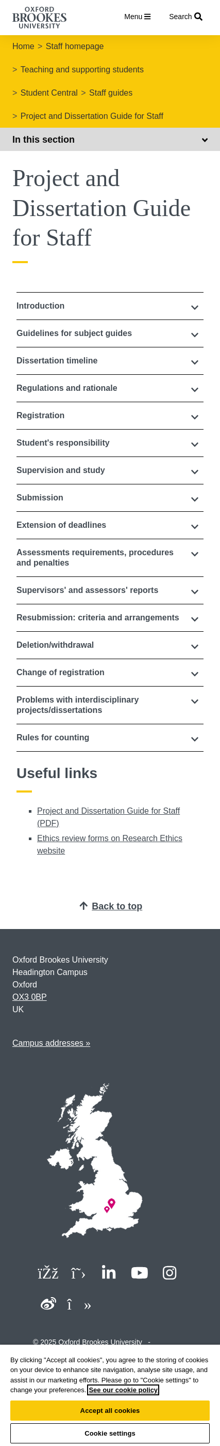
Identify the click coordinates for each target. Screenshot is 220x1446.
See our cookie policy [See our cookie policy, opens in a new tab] (123, 1390)
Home (23, 46)
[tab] (110, 306)
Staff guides (110, 92)
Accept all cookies (110, 1410)
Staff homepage (75, 46)
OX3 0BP (29, 997)
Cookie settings (110, 1433)
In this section (110, 139)
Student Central (49, 92)
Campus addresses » (51, 1043)
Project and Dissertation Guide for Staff (92, 116)
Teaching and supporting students (82, 69)
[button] (110, 306)
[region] (110, 1395)
